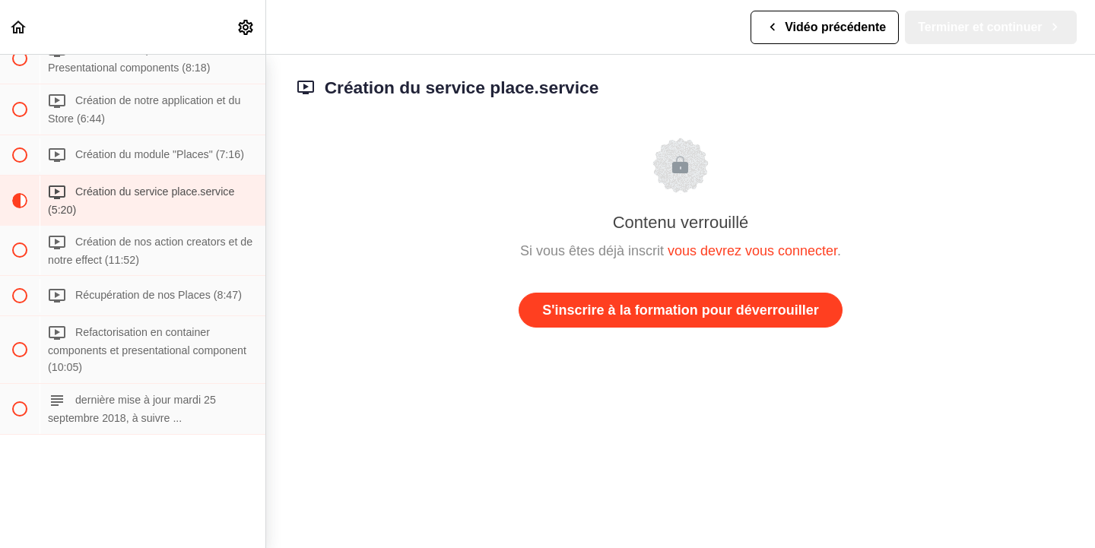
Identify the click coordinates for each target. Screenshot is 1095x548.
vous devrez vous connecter (752, 250)
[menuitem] (246, 27)
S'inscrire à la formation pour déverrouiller (680, 310)
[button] (19, 27)
